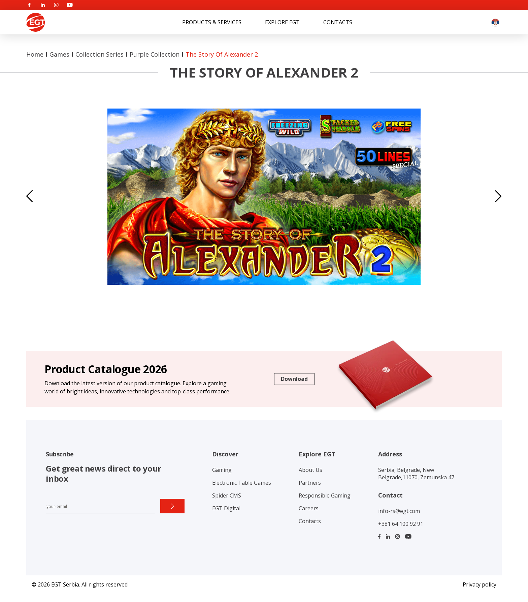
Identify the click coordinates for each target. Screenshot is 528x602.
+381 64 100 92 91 (400, 524)
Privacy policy (479, 584)
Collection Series (99, 54)
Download (294, 379)
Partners (310, 482)
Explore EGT (282, 22)
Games (59, 54)
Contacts (337, 22)
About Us (310, 470)
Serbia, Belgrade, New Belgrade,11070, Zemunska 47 (416, 473)
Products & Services (211, 22)
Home (34, 54)
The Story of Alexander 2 (222, 54)
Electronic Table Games (241, 482)
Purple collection (154, 54)
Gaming (222, 470)
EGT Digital (226, 508)
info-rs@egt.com (399, 511)
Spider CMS (226, 495)
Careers (309, 508)
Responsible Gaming (325, 495)
